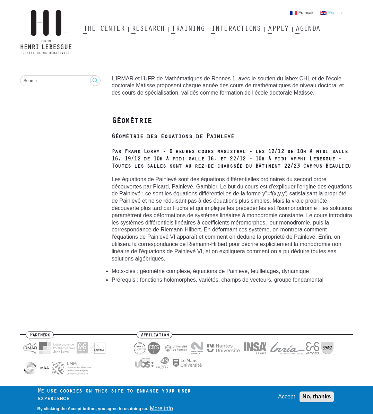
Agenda (307, 29)
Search (30, 80)
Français (306, 12)
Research (147, 29)
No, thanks (317, 399)
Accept (286, 399)
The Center (103, 29)
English (335, 12)
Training (187, 29)
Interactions (236, 29)
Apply (278, 29)
